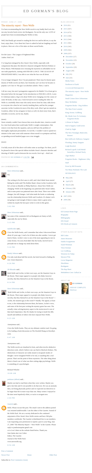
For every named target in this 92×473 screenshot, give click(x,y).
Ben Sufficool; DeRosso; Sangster (77, 139)
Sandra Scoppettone (68, 241)
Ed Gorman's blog (46, 11)
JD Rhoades (11, 269)
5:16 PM (11, 247)
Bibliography (65, 218)
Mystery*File (65, 257)
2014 (66, 32)
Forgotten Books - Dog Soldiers (76, 105)
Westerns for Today (68, 254)
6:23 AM (11, 318)
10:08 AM (11, 373)
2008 (66, 53)
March (68, 185)
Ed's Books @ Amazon (69, 224)
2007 (66, 196)
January (69, 192)
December (69, 57)
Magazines (69, 95)
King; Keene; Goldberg (73, 113)
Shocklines (65, 263)
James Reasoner (66, 239)
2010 (66, 46)
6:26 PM (11, 263)
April (68, 181)
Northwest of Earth (72, 84)
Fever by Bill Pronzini (73, 166)
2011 (66, 43)
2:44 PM (11, 398)
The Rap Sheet (66, 269)
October (69, 64)
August (68, 71)
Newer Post (5, 455)
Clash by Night (70, 129)
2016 (66, 25)
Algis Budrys (70, 156)
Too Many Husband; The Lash (76, 170)
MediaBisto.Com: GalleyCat (71, 272)
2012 (66, 39)
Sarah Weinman (66, 245)
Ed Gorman (77, 283)
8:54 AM (11, 445)
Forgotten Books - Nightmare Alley (77, 159)
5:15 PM (11, 222)
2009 (66, 50)
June (67, 78)
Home (29, 455)
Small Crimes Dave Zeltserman (76, 98)
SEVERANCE (70, 173)
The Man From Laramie (73, 109)
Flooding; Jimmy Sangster (74, 142)
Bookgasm (64, 266)
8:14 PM (11, 282)
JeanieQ (10, 404)
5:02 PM (11, 206)
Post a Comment (7, 451)
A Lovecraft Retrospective (74, 88)
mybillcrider (11, 229)
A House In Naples (72, 122)
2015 (66, 29)
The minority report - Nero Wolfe (77, 91)
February (69, 188)
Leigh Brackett (70, 146)
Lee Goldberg (66, 251)
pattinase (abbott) (13, 379)
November (70, 60)
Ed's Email (64, 221)
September (70, 67)
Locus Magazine (67, 260)
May (67, 178)
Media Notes (69, 81)
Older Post (53, 455)
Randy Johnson (12, 253)
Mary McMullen (71, 102)
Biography (64, 215)
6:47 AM (11, 337)
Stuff (67, 163)
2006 (66, 200)
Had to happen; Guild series (75, 126)
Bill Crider (64, 235)
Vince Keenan (66, 248)
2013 (66, 36)
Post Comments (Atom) (19, 460)
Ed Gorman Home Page (69, 212)
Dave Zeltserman (13, 171)
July (67, 74)
